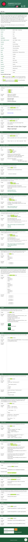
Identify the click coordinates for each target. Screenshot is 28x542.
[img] (2, 54)
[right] (4, 40)
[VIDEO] (2, 72)
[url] (1, 46)
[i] (2, 30)
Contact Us (12, 540)
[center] (7, 40)
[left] (2, 40)
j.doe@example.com (12, 190)
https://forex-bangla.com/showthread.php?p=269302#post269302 (16, 244)
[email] (2, 44)
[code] (2, 58)
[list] (1, 52)
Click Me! (9, 227)
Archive (15, 540)
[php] (2, 60)
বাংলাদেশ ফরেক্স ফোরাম (12, 207)
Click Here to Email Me (12, 191)
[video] (2, 56)
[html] (2, 62)
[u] (4, 30)
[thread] (2, 48)
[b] (1, 30)
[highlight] (3, 38)
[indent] (2, 42)
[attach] (2, 68)
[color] (2, 32)
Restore (18, 532)
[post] (2, 50)
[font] (2, 36)
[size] (2, 34)
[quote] (2, 64)
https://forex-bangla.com (12, 206)
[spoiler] (2, 70)
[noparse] (3, 66)
